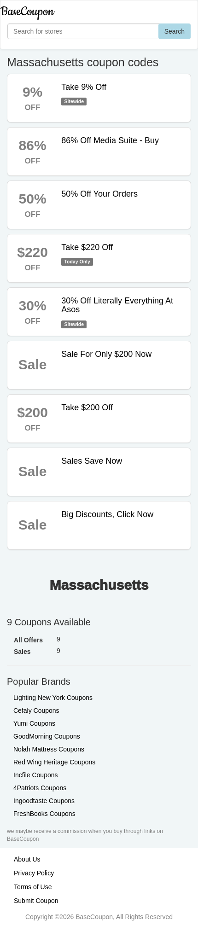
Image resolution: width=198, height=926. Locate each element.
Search (174, 31)
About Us (27, 859)
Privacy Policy (34, 873)
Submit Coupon (36, 900)
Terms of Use (33, 887)
